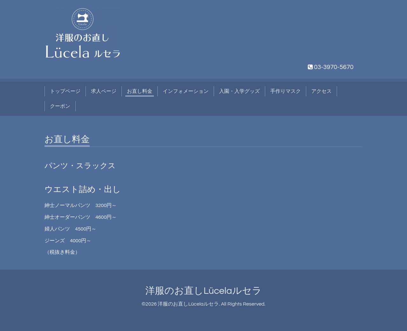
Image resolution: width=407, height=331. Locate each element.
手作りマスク (285, 91)
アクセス (321, 91)
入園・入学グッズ (239, 91)
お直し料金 (139, 91)
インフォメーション (186, 91)
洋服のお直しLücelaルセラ (203, 291)
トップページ (65, 91)
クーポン (60, 106)
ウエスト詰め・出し (83, 189)
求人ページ (103, 91)
